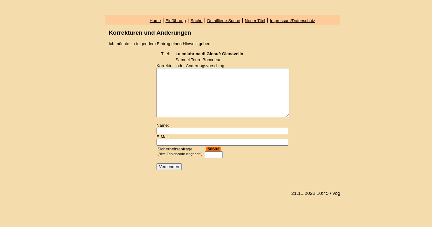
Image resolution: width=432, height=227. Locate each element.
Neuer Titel (255, 20)
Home (155, 20)
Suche (197, 20)
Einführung (176, 20)
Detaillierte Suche (223, 20)
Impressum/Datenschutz (292, 20)
